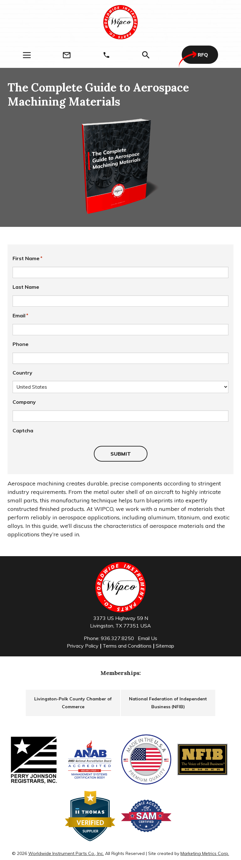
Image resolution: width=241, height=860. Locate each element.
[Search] (146, 55)
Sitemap (165, 646)
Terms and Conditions (127, 646)
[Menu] (27, 55)
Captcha (23, 430)
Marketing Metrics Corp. (204, 853)
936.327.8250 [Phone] (117, 638)
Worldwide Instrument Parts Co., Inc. (66, 853)
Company (24, 402)
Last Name (26, 287)
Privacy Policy (83, 646)
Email (20, 315)
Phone (21, 344)
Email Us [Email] (147, 638)
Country (22, 373)
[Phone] (106, 55)
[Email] (67, 55)
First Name (27, 258)
